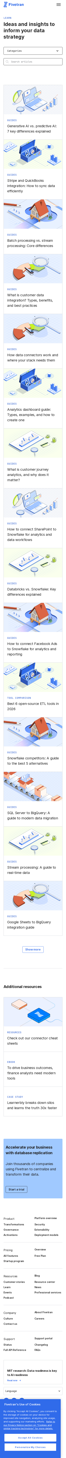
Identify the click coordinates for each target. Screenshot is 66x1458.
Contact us (10, 1323)
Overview (40, 1249)
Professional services (47, 1292)
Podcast (9, 1297)
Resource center (44, 1281)
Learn (7, 1287)
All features (11, 1255)
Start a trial (16, 1189)
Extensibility (41, 1229)
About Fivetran (43, 1312)
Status (8, 1344)
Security (39, 1224)
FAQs (37, 1349)
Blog (37, 1275)
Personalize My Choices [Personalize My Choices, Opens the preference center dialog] (30, 1447)
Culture (8, 1318)
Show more (32, 949)
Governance (11, 1229)
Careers (39, 1318)
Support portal (43, 1338)
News (37, 1287)
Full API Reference (15, 1349)
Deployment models (46, 1234)
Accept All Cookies (30, 1437)
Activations (11, 1234)
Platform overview (45, 1218)
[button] (58, 4)
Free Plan (40, 1255)
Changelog (41, 1344)
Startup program (14, 1261)
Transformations (14, 1224)
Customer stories (14, 1281)
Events (8, 1292)
